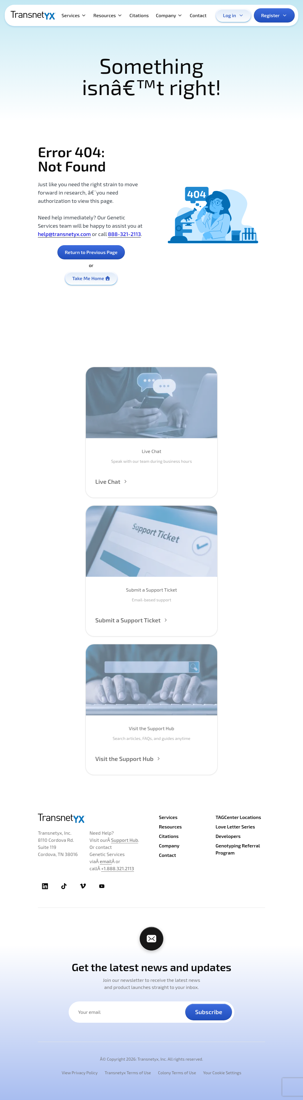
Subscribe (208, 1011)
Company (169, 15)
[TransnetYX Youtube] (102, 886)
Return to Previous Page (91, 252)
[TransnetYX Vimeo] (83, 886)
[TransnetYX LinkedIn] (45, 886)
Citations (139, 15)
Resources (108, 15)
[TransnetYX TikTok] (64, 886)
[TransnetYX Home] (33, 15)
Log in (233, 15)
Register (274, 15)
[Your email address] (130, 1012)
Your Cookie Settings (222, 1072)
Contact (198, 15)
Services (74, 15)
